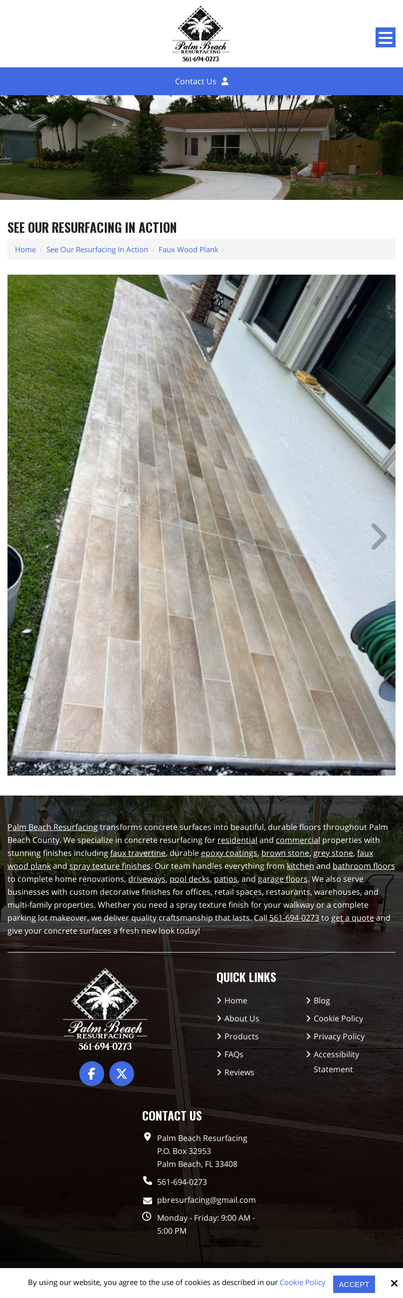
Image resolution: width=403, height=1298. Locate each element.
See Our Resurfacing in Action (97, 249)
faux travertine (138, 852)
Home (25, 249)
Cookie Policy (303, 1282)
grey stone (333, 852)
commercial (298, 839)
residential (237, 839)
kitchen (300, 865)
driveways (147, 878)
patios (225, 878)
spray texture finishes (110, 865)
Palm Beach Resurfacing (52, 826)
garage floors (283, 878)
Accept (354, 1284)
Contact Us (195, 81)
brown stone (285, 852)
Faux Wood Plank (188, 249)
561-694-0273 (294, 917)
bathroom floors (364, 865)
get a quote (352, 917)
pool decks (190, 878)
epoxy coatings (229, 852)
